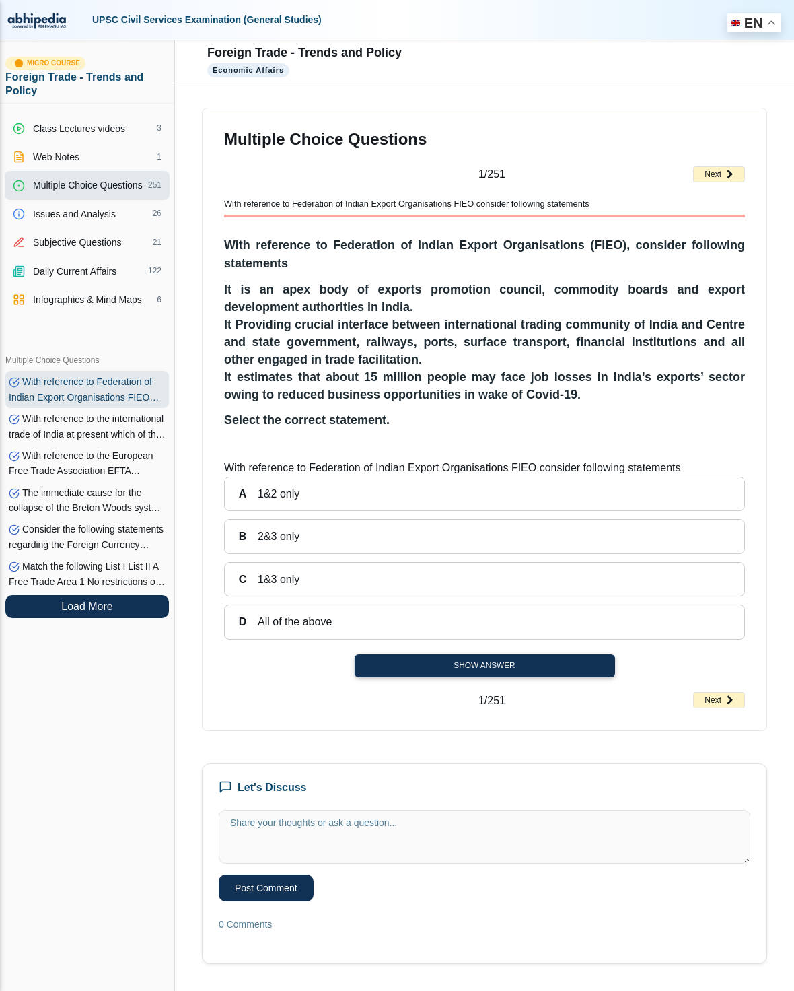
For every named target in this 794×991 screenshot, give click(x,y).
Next (719, 174)
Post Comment (266, 888)
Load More (87, 606)
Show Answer (484, 665)
